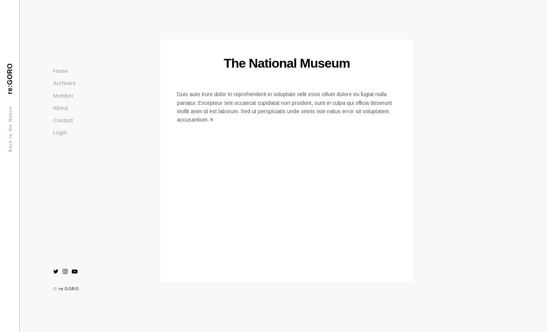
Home (60, 71)
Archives (64, 83)
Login (60, 133)
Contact (63, 120)
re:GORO (68, 288)
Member (63, 96)
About (60, 108)
